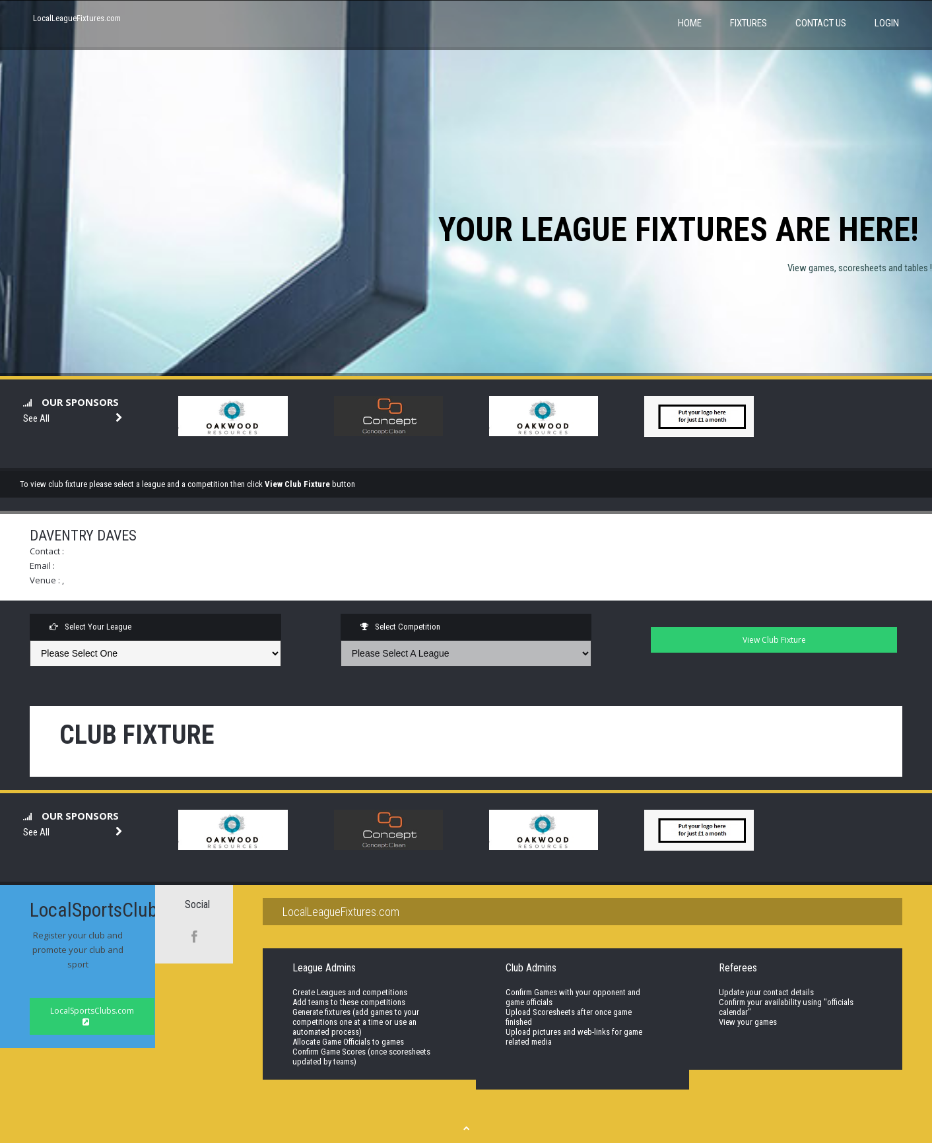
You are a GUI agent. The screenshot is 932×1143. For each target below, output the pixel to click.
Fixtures (748, 23)
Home (690, 23)
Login (887, 23)
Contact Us (820, 23)
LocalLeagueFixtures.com (77, 18)
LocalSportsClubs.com (92, 1015)
